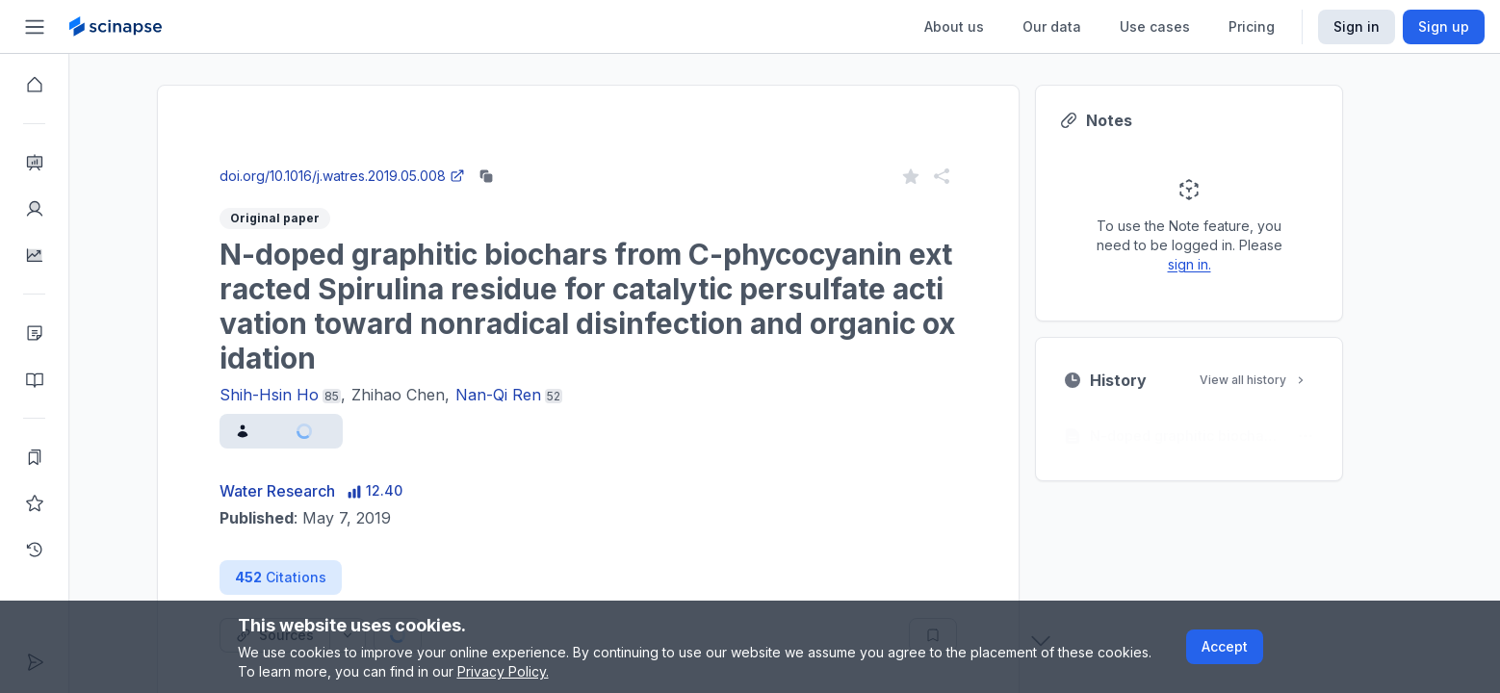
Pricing (1251, 26)
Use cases (1155, 26)
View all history (1288, 379)
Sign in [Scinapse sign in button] (1356, 26)
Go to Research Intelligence (502, 157)
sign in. (1224, 264)
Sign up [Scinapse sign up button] (1443, 26)
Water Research (312, 490)
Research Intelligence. (516, 115)
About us (954, 26)
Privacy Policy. (503, 671)
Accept (1225, 646)
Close (342, 157)
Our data (1051, 26)
